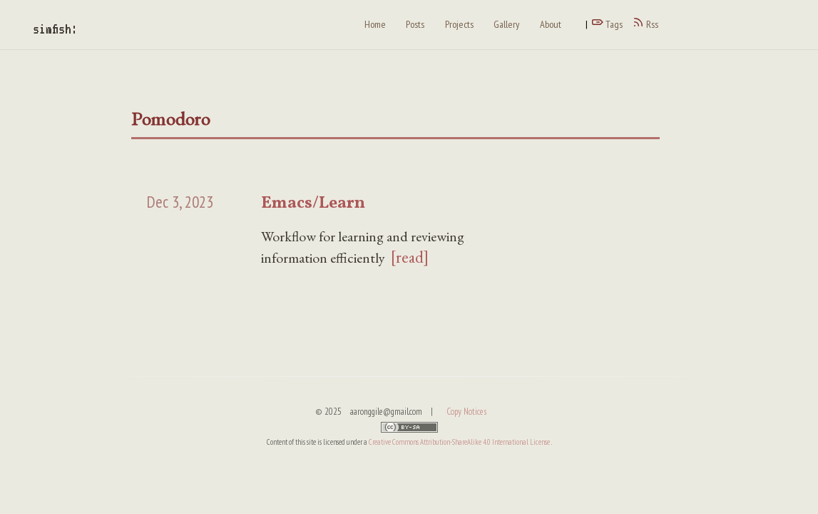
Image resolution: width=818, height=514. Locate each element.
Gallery (506, 24)
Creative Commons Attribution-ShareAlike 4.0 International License (460, 442)
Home (375, 24)
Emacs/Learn (313, 203)
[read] (409, 257)
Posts (415, 24)
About (550, 24)
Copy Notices (466, 411)
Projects (459, 24)
